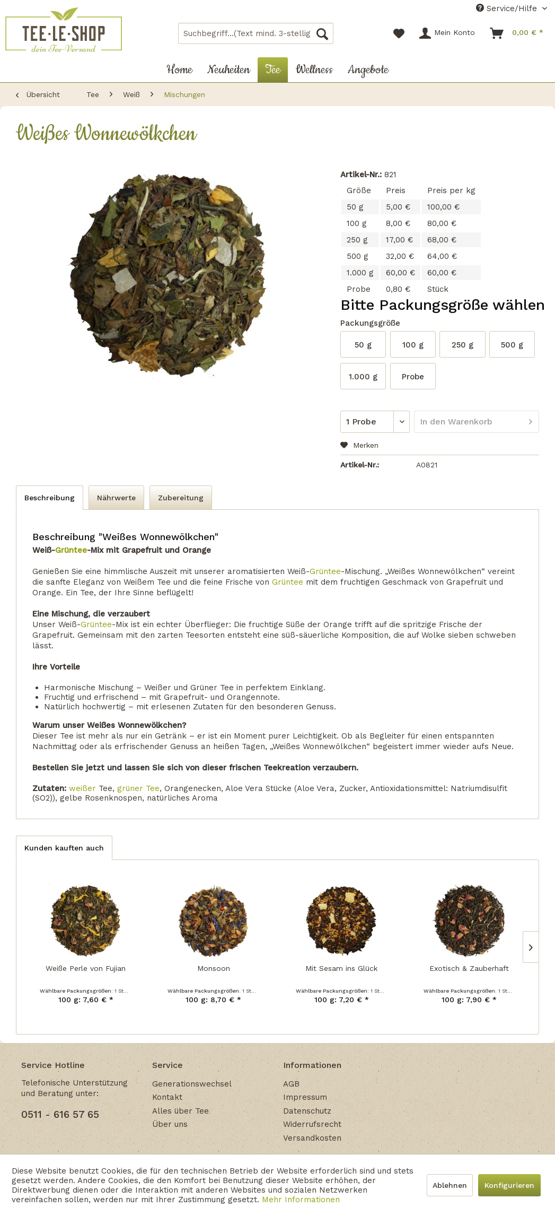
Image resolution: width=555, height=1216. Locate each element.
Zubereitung (181, 497)
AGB (291, 1084)
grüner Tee (138, 788)
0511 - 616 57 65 (60, 1114)
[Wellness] (314, 69)
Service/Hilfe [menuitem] (508, 8)
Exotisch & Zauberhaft (469, 968)
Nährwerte (116, 497)
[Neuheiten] (229, 69)
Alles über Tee (180, 1111)
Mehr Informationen (301, 1199)
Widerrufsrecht (312, 1124)
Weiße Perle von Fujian (86, 968)
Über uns (170, 1124)
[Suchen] (322, 33)
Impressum (305, 1097)
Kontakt (167, 1097)
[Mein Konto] (447, 33)
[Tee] (273, 69)
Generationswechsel (192, 1084)
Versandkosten (312, 1138)
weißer (82, 788)
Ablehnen (450, 1185)
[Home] (179, 69)
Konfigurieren (509, 1185)
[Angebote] (368, 69)
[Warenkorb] (517, 33)
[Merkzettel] (399, 33)
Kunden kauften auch (64, 848)
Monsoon (213, 968)
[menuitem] (255, 33)
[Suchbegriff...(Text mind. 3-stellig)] (255, 33)
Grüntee (71, 550)
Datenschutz (307, 1111)
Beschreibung (49, 497)
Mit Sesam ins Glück (341, 968)
